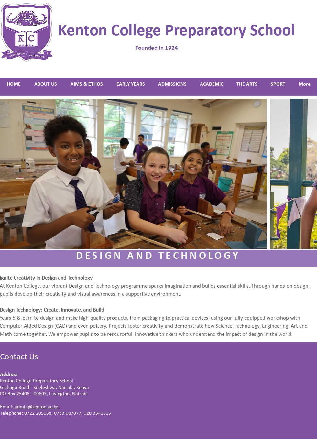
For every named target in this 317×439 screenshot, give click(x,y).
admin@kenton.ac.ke (36, 407)
